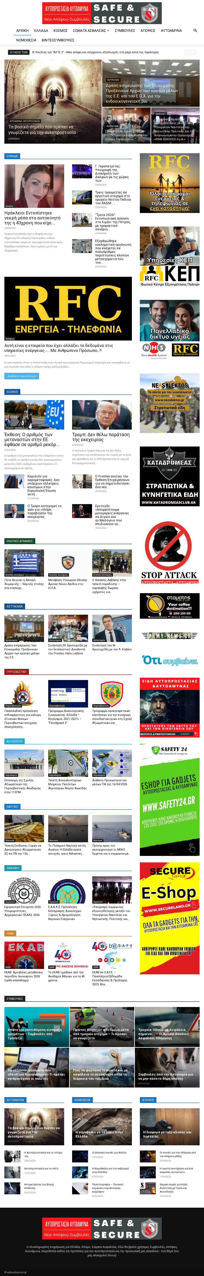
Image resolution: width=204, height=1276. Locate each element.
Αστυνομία (113, 80)
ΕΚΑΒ (8, 967)
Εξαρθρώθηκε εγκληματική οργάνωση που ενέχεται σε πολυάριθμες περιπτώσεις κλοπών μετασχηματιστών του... (113, 251)
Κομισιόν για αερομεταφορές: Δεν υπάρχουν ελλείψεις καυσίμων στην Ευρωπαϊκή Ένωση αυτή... (43, 485)
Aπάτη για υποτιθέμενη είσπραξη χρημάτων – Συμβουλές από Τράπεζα (35, 1034)
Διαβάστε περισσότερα (21, 376)
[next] (193, 52)
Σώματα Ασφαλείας (91, 30)
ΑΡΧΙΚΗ (22, 30)
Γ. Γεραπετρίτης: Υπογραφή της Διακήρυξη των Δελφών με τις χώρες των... (112, 173)
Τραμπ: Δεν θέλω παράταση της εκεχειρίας (101, 437)
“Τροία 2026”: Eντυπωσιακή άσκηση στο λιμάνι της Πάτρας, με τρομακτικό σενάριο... (113, 222)
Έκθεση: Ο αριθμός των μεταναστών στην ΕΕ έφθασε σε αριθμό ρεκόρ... (32, 439)
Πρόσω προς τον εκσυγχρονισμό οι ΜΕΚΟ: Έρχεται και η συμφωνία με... (111, 849)
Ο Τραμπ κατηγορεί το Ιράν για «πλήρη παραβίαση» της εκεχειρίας (44, 511)
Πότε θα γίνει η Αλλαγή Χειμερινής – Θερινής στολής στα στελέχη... (24, 584)
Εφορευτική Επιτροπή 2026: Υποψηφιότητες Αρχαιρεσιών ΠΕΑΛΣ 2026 (22, 911)
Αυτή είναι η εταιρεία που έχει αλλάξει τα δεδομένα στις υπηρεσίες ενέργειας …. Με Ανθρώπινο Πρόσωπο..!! (58, 348)
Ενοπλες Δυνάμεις (15, 574)
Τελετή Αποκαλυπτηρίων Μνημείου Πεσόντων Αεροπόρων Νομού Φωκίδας (67, 784)
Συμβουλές (125, 30)
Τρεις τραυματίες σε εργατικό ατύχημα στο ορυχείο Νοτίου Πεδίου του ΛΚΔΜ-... (113, 197)
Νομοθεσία (26, 40)
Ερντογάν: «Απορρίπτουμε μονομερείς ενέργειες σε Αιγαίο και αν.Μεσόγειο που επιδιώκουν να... (112, 515)
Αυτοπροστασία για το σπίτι (41, 1168)
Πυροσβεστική (13, 705)
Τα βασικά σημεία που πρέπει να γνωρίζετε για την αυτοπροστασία (34, 1132)
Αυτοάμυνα (171, 30)
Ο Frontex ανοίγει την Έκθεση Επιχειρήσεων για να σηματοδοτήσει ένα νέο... (112, 481)
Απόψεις (148, 30)
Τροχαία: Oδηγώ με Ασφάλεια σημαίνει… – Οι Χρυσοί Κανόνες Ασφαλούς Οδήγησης (163, 1034)
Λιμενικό (161, 114)
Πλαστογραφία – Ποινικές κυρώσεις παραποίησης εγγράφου (108, 1188)
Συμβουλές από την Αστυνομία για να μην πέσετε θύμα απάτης (165, 1076)
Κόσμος (61, 30)
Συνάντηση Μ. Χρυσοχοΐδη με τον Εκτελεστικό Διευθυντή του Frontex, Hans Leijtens (67, 649)
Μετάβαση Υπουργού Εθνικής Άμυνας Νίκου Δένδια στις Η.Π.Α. (67, 584)
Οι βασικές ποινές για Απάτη (109, 1152)
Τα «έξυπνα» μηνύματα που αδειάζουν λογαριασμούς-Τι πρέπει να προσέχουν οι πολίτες (36, 1074)
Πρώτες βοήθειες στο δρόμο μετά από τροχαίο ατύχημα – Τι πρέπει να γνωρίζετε (101, 1034)
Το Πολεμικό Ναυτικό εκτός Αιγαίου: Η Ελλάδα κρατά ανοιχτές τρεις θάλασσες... (67, 849)
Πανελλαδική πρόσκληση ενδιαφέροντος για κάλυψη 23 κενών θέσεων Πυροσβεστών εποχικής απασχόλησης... (22, 719)
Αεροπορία (11, 775)
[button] (195, 31)
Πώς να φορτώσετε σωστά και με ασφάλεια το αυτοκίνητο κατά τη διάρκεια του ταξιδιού (100, 1074)
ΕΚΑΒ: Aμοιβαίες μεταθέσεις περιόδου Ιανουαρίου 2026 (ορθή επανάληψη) (23, 976)
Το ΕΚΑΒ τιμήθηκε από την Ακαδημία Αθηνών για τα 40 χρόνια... (66, 976)
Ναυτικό (10, 840)
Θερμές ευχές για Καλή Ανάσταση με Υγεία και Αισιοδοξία (173, 1188)
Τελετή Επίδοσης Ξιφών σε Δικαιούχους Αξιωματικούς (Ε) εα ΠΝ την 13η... (22, 849)
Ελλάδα (41, 30)
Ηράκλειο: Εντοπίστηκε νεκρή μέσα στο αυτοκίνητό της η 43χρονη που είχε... (32, 217)
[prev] (187, 52)
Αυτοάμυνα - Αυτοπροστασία (25, 121)
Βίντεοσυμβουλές (58, 40)
